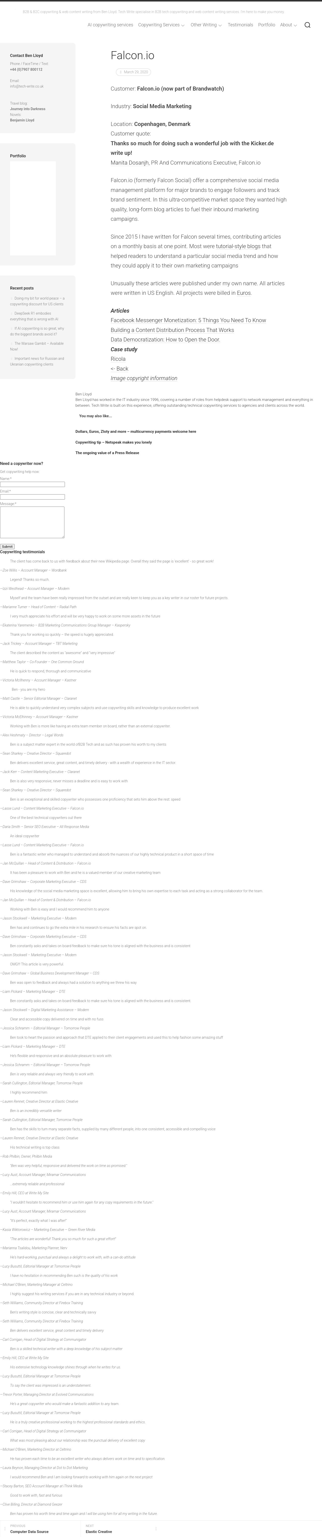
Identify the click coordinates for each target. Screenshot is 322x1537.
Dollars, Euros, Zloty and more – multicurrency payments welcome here (135, 431)
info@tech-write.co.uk (27, 86)
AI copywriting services (110, 24)
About (286, 24)
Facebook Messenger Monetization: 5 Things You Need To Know (188, 320)
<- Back (119, 369)
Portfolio (266, 24)
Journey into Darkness (27, 109)
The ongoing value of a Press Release (107, 453)
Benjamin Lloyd (22, 120)
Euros (244, 293)
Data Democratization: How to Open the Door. (165, 339)
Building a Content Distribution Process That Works (172, 330)
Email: (5, 491)
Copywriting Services (159, 24)
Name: (6, 479)
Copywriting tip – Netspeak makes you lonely (113, 442)
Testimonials (240, 24)
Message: (8, 504)
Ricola (118, 359)
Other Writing (204, 24)
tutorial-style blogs (238, 246)
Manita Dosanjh (130, 163)
